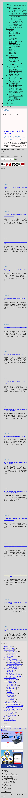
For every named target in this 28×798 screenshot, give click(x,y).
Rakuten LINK (10, 137)
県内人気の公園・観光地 (15, 89)
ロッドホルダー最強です (15, 27)
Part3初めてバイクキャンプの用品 (18, 15)
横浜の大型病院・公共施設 (16, 91)
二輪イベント (10, 670)
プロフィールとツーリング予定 (17, 5)
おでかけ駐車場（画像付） (11, 659)
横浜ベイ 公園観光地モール (14, 664)
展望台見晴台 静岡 (12, 679)
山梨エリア (12, 49)
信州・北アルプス (14, 32)
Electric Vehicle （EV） (15, 74)
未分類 (6, 718)
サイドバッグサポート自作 (16, 24)
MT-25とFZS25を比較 (14, 16)
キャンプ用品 (12, 80)
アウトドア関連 (11, 712)
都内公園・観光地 (12, 667)
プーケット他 (10, 701)
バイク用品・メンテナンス (11, 703)
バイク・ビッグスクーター (16, 63)
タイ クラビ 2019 (13, 57)
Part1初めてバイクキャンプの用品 (18, 11)
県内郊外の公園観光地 (13, 665)
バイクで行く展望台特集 (15, 21)
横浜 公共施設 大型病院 (14, 662)
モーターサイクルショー (15, 68)
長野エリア (12, 47)
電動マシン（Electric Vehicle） (15, 676)
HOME (7, 4)
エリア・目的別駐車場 (12, 83)
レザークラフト (10, 94)
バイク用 (9, 713)
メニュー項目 (9, 103)
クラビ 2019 (10, 698)
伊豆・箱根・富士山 (14, 33)
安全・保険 (7, 717)
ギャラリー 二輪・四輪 (15, 72)
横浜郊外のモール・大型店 (16, 86)
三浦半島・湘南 (13, 38)
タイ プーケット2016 (14, 60)
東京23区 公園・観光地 (15, 85)
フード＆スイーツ (9, 707)
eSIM (5, 137)
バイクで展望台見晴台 (10, 678)
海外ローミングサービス (17, 139)
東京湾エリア (12, 35)
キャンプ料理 (12, 77)
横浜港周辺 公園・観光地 (16, 88)
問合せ (8, 102)
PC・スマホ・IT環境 (15, 136)
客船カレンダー (13, 69)
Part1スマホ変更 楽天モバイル (17, 8)
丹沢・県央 (12, 39)
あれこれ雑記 (8, 657)
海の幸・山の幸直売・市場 (16, 41)
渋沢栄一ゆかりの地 (14, 44)
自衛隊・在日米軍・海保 (15, 71)
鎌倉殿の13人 (12, 43)
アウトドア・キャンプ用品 (16, 96)
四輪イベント (10, 671)
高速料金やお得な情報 (10, 720)
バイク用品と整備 (11, 61)
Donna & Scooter (6, 792)
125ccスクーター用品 (13, 704)
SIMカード (18, 137)
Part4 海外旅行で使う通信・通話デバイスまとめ (14, 436)
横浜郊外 (11, 36)
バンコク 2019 (11, 699)
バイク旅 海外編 (8, 696)
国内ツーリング (10, 29)
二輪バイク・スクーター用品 (15, 706)
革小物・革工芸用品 (14, 99)
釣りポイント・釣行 (14, 82)
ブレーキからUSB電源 (15, 19)
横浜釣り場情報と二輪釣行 (16, 25)
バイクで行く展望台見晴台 (13, 46)
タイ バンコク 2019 (14, 58)
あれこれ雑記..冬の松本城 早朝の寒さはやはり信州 (15, 354)
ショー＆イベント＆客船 (12, 66)
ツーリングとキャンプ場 (15, 78)
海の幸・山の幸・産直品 (13, 709)
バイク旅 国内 (8, 681)
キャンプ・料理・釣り (12, 75)
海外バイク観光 (10, 55)
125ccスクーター (13, 64)
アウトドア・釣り (9, 650)
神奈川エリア (12, 52)
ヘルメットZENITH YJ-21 (15, 18)
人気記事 (8, 7)
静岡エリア (12, 50)
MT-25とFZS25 (8, 646)
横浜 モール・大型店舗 (13, 660)
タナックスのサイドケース (16, 22)
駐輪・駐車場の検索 (14, 92)
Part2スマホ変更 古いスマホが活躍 (18, 10)
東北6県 (11, 30)
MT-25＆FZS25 (10, 100)
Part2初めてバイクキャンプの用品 (18, 13)
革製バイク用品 (13, 97)
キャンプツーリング (12, 651)
